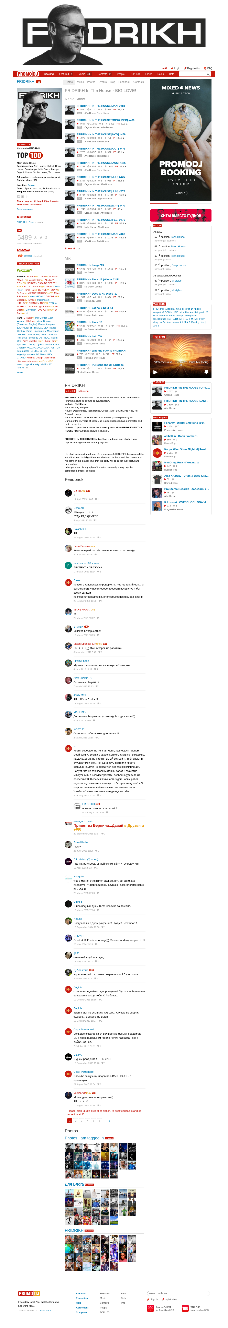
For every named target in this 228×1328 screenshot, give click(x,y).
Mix (67, 258)
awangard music (83, 821)
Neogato (79, 876)
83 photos (89, 1185)
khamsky (34, 364)
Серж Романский (84, 1029)
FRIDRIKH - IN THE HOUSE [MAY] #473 (101, 205)
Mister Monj (43, 299)
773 (169, 506)
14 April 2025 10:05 (83, 499)
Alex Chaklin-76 (83, 678)
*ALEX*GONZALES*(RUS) (41, 347)
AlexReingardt (197, 312)
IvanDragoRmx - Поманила (181, 462)
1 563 (110, 269)
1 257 (110, 223)
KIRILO (22, 303)
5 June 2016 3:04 (82, 720)
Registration (193, 68)
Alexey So (36, 279)
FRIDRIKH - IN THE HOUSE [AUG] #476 (101, 163)
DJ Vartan (31, 309)
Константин (173, 322)
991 (109, 109)
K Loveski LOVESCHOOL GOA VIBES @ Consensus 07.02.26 (187, 502)
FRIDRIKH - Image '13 (90, 265)
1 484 (110, 195)
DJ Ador (31, 321)
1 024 (110, 166)
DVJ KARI (45, 309)
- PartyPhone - (82, 661)
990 (109, 209)
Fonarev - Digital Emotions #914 (184, 423)
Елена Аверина (46, 324)
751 (109, 138)
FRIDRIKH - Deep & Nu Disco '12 (97, 293)
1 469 (82, 368)
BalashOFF (80, 529)
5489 (24, 237)
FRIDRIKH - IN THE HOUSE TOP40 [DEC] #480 (105, 120)
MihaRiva (184, 312)
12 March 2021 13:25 (84, 635)
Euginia (78, 987)
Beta (171, 74)
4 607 (82, 123)
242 (169, 466)
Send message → (26, 209)
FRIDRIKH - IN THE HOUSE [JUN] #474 (101, 191)
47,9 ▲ (123, 283)
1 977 (82, 138)
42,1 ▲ (121, 152)
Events (103, 81)
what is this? (37, 256)
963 (109, 180)
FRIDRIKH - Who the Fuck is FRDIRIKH (101, 350)
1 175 (110, 237)
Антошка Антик (167, 315)
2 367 (82, 180)
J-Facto (29, 317)
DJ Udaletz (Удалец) (86, 859)
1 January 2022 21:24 (84, 571)
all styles (177, 281)
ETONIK (78, 626)
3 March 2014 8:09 (83, 978)
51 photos (109, 1138)
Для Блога (74, 1184)
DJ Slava (41, 354)
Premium (81, 1293)
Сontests (105, 74)
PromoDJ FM (163, 1307)
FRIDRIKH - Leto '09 (89, 336)
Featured (66, 74)
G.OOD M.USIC (170, 312)
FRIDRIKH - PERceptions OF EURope (100, 365)
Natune (78, 918)
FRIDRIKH (25, 82)
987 (109, 152)
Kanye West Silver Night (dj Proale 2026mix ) (187, 449)
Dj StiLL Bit (36, 350)
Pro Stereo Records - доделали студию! (187, 489)
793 (81, 354)
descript (186, 309)
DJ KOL (43, 289)
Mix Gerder (41, 317)
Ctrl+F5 (48, 350)
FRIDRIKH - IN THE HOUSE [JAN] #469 (101, 234)
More (20, 372)
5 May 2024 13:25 (82, 520)
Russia (31, 185)
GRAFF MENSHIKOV (194, 319)
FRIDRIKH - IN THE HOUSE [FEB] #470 (101, 219)
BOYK (55, 289)
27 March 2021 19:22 (84, 618)
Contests (104, 1302)
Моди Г (22, 279)
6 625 (82, 325)
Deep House (178, 246)
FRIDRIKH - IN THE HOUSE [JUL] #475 (101, 177)
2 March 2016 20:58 (84, 737)
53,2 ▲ (123, 237)
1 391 (111, 123)
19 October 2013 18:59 (85, 999)
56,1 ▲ (123, 269)
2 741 (82, 166)
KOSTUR (79, 729)
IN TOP (157, 225)
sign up (81, 1110)
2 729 (82, 152)
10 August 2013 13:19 (84, 1105)
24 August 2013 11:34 (84, 1084)
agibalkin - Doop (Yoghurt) (180, 436)
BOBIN (53, 276)
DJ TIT (79, 490)
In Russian (83, 391)
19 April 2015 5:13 (83, 868)
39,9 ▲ (123, 166)
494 (109, 340)
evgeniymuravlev (26, 354)
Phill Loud (22, 337)
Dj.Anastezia (81, 970)
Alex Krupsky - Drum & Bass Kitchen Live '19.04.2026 (187, 475)
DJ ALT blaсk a (34, 286)
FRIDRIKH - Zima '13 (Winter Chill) (98, 279)
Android (162, 1310)
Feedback (124, 81)
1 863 (82, 340)
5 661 (170, 453)
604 (109, 297)
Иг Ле (162, 322)
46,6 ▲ (123, 311)
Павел (77, 580)
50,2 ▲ (124, 123)
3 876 (82, 283)
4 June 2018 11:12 (83, 669)
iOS (172, 1310)
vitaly (155, 322)
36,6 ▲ (121, 138)
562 (109, 368)
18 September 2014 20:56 (86, 927)
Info (123, 1302)
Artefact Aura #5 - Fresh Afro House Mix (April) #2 (180, 363)
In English (71, 391)
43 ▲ (120, 209)
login (53, 201)
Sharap (22, 299)
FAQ (209, 68)
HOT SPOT (159, 337)
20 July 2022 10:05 (83, 554)
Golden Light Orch (41, 306)
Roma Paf (30, 289)
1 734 (111, 325)
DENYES (79, 936)
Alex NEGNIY (37, 296)
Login (177, 68)
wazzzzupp (23, 364)
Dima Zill (79, 508)
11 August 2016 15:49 (84, 703)
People (120, 74)
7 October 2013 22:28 (84, 1046)
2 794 (82, 195)
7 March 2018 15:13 (84, 686)
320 (79, 113)
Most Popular (160, 417)
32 (168, 479)
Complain (81, 1312)
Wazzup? (24, 270)
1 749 (82, 209)
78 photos (89, 1231)
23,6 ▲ (121, 340)
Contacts (138, 81)
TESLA (52, 303)
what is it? (45, 1310)
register (29, 201)
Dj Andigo (196, 309)
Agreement (82, 1307)
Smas (32, 299)
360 (169, 439)
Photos (91, 81)
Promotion (82, 1298)
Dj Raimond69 (44, 344)
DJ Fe (44, 276)
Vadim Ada (82, 1093)
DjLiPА (78, 1054)
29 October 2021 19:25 (85, 601)
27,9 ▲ (121, 368)
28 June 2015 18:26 (83, 851)
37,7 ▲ (121, 109)
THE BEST (158, 382)
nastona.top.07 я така (86, 563)
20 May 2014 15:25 (83, 944)
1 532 (82, 297)
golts (76, 953)
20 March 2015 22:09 (84, 893)
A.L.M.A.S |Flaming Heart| (193, 322)
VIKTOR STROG (40, 293)
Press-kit (24, 217)
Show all (70, 248)
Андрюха (170, 309)
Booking (49, 74)
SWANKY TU (38, 303)
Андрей (157, 312)
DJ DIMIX (52, 296)
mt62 (178, 309)
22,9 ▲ (121, 297)
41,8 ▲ (121, 180)
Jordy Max (80, 695)
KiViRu (44, 364)
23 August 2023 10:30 (84, 537)
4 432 (82, 311)
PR (19, 230)
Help (78, 1302)
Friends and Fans (29, 263)
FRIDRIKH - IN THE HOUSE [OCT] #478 (101, 148)
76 (168, 492)
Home (69, 81)
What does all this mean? (29, 243)
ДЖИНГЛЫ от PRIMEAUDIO (32, 327)
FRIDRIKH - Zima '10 (89, 322)
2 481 (82, 223)
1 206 (110, 283)
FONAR (33, 276)
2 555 (82, 237)
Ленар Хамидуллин (186, 315)
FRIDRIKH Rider (25, 222)
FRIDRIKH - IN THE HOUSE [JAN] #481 (101, 106)
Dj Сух (21, 293)
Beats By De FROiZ (39, 337)
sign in (106, 1110)
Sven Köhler (81, 842)
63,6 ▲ (124, 325)
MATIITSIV (80, 712)
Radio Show (75, 99)
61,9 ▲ (123, 195)
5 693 (82, 269)
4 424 (170, 426)
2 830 (82, 109)
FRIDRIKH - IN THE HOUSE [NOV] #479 (101, 134)
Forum (148, 74)
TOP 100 (135, 74)
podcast (23, 250)
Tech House (178, 237)
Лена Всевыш (84, 546)
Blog (112, 81)
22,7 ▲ (119, 354)
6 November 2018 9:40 (85, 652)
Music (85, 74)
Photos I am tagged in (84, 1138)
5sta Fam (51, 341)
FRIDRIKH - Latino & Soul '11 (95, 308)
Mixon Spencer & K (88, 643)
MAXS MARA (84, 609)
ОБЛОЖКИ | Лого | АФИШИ (42, 334)
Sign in (154, 1299)
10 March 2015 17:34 (84, 910)
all (27, 313)
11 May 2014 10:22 (83, 961)
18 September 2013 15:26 (86, 1063)
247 (107, 354)
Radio (161, 74)
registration (171, 1299)
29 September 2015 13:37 (86, 833)
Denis (50, 286)
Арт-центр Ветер (26, 344)
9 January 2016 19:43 (93, 812)
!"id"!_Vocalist (33, 341)
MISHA (22, 306)
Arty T (156, 325)
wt (75, 746)
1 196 (110, 311)
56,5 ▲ (123, 223)
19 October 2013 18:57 (85, 1021)
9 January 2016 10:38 (84, 795)
